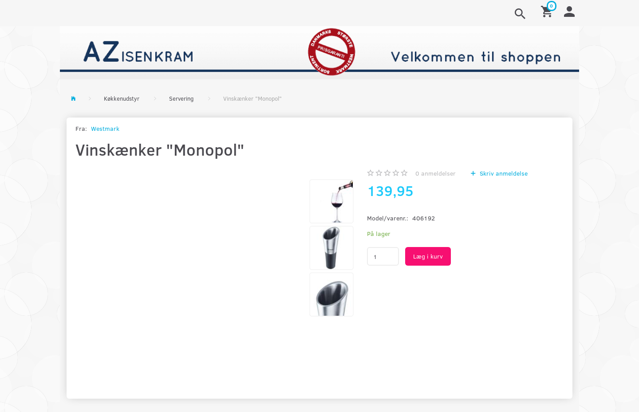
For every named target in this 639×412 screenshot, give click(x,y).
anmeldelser (435, 173)
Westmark (105, 128)
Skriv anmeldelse (503, 173)
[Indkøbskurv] (548, 11)
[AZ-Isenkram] (319, 51)
